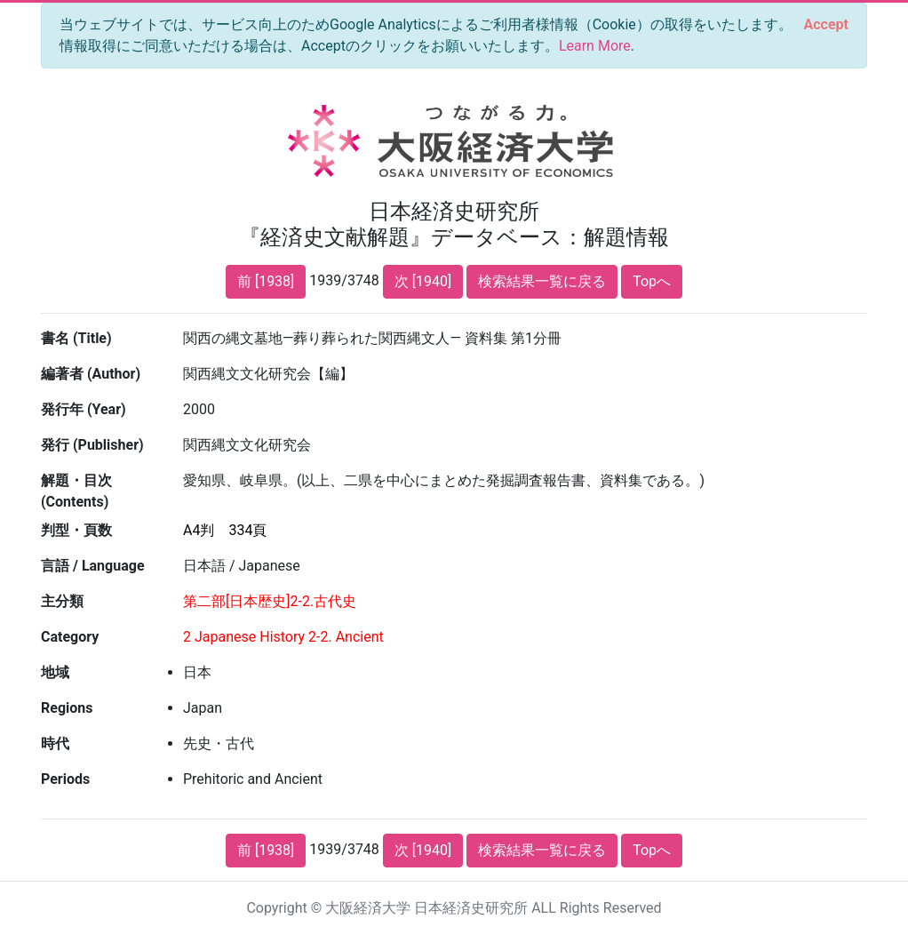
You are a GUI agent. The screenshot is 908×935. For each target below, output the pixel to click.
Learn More (595, 45)
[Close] (826, 25)
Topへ (652, 281)
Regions (66, 707)
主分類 (62, 601)
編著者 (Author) (90, 373)
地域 (55, 672)
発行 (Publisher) (92, 444)
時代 (55, 743)
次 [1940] (422, 281)
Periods (65, 779)
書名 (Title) (76, 338)
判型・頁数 (76, 530)
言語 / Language (93, 565)
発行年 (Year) (83, 409)
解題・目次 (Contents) (76, 491)
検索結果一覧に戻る (542, 281)
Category (70, 636)
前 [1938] (265, 281)
